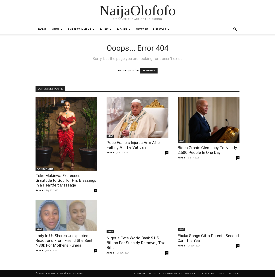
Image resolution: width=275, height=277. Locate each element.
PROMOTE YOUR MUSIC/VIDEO (165, 273)
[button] (234, 29)
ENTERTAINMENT (81, 29)
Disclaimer (233, 273)
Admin (39, 190)
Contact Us (208, 273)
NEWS (57, 29)
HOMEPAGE (149, 70)
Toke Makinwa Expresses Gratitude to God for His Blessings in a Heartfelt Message (66, 180)
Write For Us (192, 273)
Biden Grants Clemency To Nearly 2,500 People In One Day (207, 150)
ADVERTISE (139, 273)
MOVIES (123, 29)
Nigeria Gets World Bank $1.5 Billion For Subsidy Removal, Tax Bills (136, 243)
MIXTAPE (142, 29)
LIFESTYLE (161, 29)
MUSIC (106, 29)
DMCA (221, 273)
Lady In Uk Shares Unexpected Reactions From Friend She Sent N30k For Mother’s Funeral (64, 240)
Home (42, 29)
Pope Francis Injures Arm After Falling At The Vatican (134, 145)
